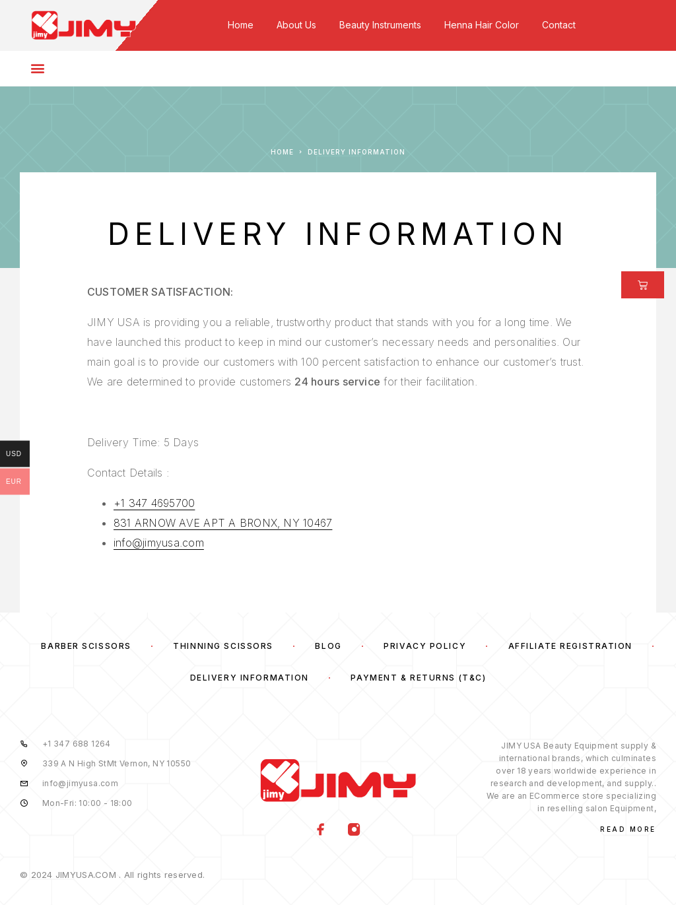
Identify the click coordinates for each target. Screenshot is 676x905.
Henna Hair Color (481, 24)
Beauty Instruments (380, 24)
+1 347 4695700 (154, 503)
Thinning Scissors (223, 646)
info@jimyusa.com (159, 542)
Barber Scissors (86, 646)
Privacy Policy (425, 646)
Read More (628, 829)
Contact (559, 24)
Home (241, 24)
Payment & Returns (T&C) (418, 678)
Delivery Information (249, 678)
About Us (296, 24)
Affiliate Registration (570, 646)
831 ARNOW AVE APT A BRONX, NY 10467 (223, 522)
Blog (328, 646)
